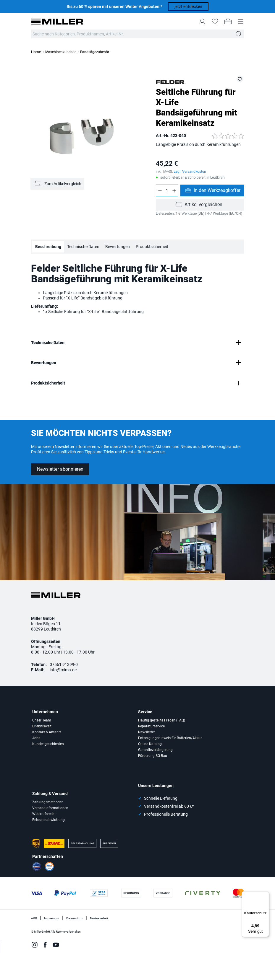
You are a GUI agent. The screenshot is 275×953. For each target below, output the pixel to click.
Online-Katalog (150, 744)
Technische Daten (83, 246)
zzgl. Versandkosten (190, 172)
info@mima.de (63, 669)
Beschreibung (48, 246)
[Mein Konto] (202, 21)
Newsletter (146, 732)
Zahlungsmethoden (48, 802)
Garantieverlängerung (155, 750)
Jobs (36, 738)
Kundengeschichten (48, 744)
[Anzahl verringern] (160, 190)
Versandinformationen (50, 808)
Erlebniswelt (41, 726)
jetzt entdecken (188, 6)
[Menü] (265, 894)
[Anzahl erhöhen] (174, 190)
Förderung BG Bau (152, 756)
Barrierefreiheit (99, 918)
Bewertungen (117, 246)
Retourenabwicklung (48, 820)
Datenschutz (74, 918)
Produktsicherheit (152, 246)
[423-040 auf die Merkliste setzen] (240, 79)
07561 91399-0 (64, 664)
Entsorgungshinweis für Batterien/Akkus (170, 738)
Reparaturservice (151, 726)
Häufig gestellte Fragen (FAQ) (161, 720)
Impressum (51, 918)
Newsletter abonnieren (60, 469)
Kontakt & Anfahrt (46, 732)
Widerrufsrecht (44, 814)
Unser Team (41, 720)
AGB (34, 918)
